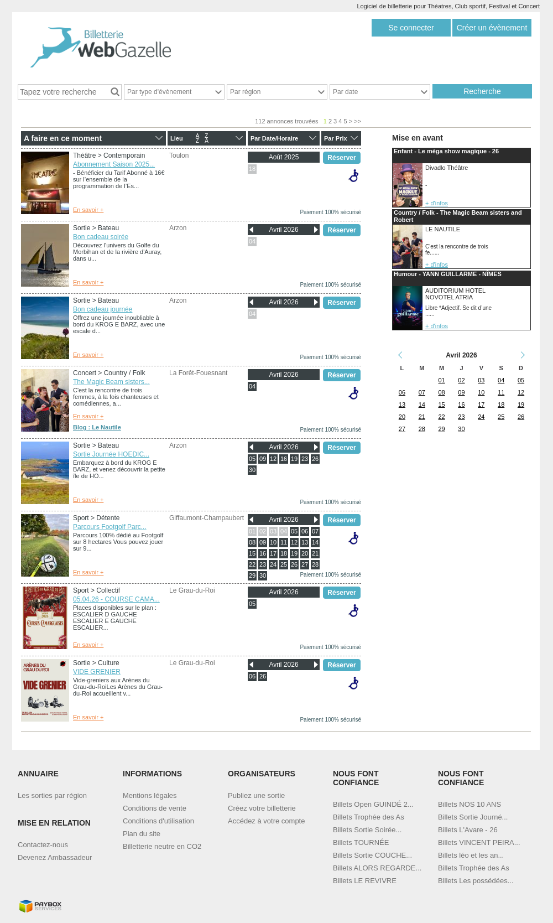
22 (252, 564)
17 (273, 553)
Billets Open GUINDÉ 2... (373, 804)
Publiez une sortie (256, 795)
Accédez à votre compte (266, 821)
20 (304, 553)
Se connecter (411, 27)
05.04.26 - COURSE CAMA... (116, 599)
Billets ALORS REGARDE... (377, 868)
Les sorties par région (52, 795)
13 (304, 542)
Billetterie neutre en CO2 (162, 846)
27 (304, 564)
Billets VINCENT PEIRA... (479, 842)
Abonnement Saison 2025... (114, 164)
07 (315, 531)
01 (252, 531)
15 (252, 553)
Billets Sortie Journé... (473, 817)
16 (283, 458)
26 (315, 458)
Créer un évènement (492, 27)
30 (252, 469)
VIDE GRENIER (97, 672)
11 (283, 542)
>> (357, 121)
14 (315, 542)
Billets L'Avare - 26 (468, 830)
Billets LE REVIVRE (365, 881)
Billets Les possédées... (476, 881)
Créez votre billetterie (262, 808)
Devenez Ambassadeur (55, 857)
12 (273, 458)
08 (252, 542)
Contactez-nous (43, 845)
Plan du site (141, 833)
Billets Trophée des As (368, 817)
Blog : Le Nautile (97, 427)
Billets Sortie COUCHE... (372, 855)
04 (252, 241)
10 (273, 542)
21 (315, 553)
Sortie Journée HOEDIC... (111, 454)
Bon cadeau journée (102, 309)
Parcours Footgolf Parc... (110, 527)
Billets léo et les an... (471, 855)
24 (273, 564)
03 (273, 531)
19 (294, 458)
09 (262, 458)
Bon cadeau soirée (100, 237)
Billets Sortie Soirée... (367, 830)
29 (252, 575)
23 (304, 458)
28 (315, 564)
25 (283, 564)
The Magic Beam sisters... (111, 382)
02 (262, 531)
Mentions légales (150, 795)
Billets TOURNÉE (361, 842)
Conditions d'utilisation (158, 821)
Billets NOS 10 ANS (469, 804)
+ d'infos (436, 203)
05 (252, 458)
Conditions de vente (154, 808)
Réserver (341, 158)
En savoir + (88, 209)
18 (252, 168)
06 (304, 531)
